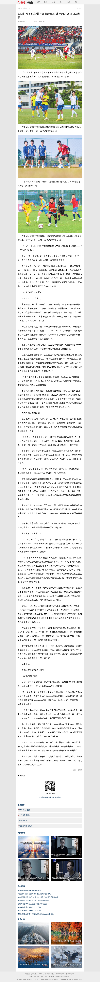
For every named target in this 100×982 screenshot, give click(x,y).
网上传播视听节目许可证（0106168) (27, 979)
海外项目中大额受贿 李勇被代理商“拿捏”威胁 (66, 854)
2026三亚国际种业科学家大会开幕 (29, 890)
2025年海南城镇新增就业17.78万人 (29, 907)
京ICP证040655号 (46, 979)
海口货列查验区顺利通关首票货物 (29, 910)
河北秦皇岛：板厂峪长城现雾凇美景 (33, 941)
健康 (53, 2)
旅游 (45, 2)
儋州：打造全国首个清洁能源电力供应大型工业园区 (36, 914)
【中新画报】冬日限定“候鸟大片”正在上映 (66, 964)
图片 (76, 2)
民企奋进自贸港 (24, 810)
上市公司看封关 (24, 815)
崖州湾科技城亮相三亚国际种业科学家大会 (32, 904)
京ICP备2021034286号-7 (76, 979)
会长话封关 (23, 820)
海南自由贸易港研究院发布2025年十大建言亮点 (34, 900)
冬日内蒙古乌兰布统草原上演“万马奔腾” (33, 964)
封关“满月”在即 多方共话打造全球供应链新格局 (34, 894)
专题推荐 (21, 805)
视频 (68, 2)
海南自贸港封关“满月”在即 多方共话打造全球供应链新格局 (38, 897)
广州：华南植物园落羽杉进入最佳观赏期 (66, 941)
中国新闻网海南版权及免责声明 (50, 797)
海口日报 (42, 21)
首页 (38, 2)
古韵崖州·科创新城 (25, 826)
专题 (23, 8)
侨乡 (61, 2)
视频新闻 (21, 833)
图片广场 (21, 919)
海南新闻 (21, 886)
